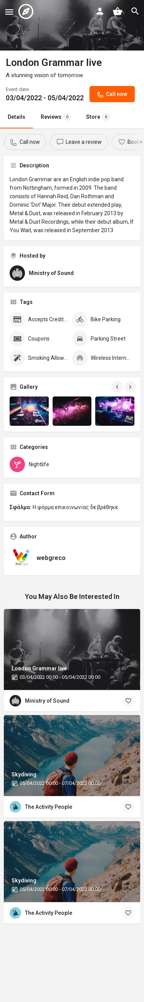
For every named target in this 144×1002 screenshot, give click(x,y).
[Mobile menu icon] (9, 11)
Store (97, 116)
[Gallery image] (29, 411)
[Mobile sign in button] (100, 11)
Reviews (56, 116)
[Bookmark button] (128, 701)
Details (16, 117)
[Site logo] (26, 11)
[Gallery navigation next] (130, 387)
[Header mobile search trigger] (135, 11)
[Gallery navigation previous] (117, 387)
